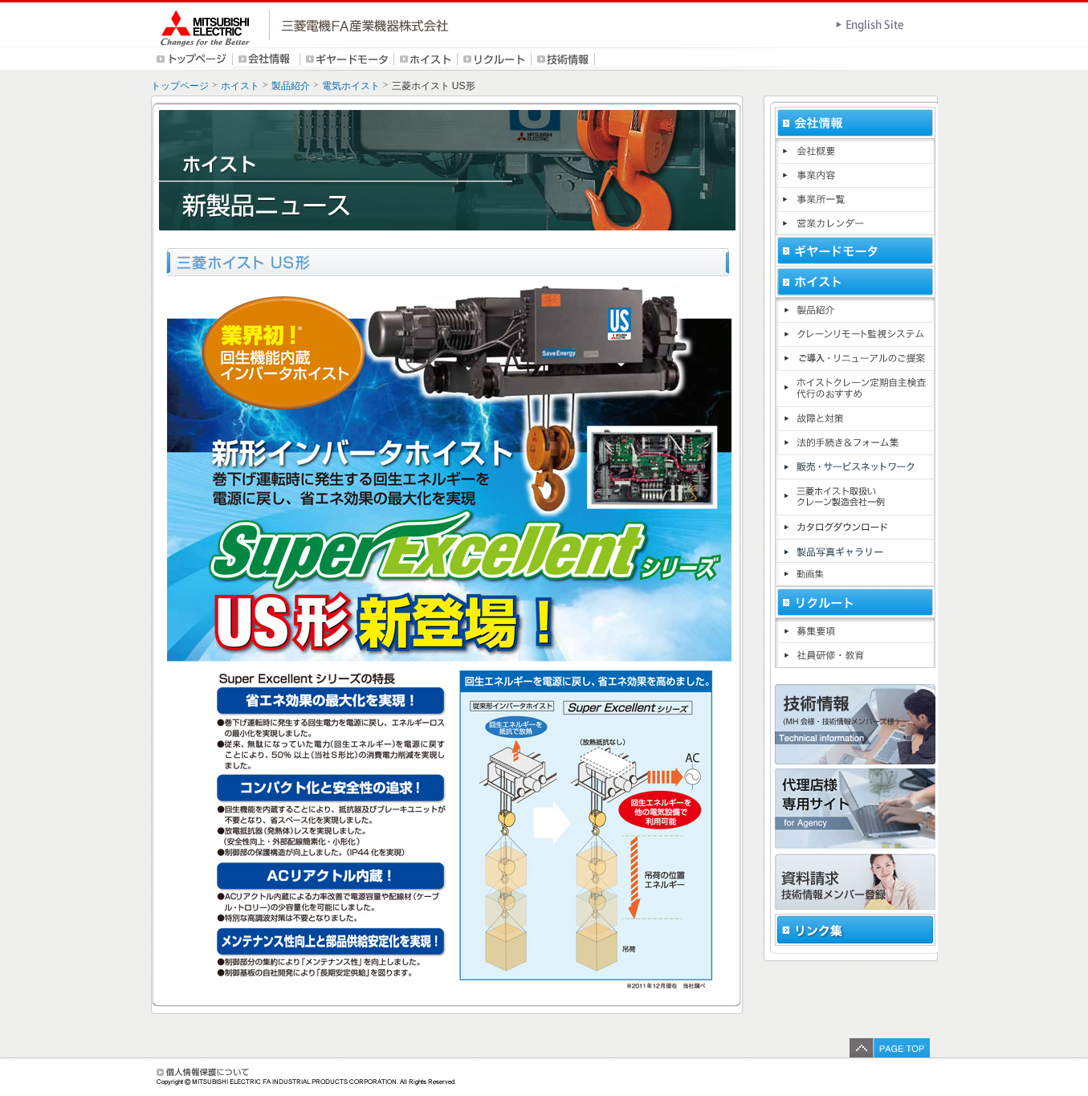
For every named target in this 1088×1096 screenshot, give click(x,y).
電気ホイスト (351, 86)
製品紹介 (290, 86)
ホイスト (240, 86)
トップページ (180, 86)
